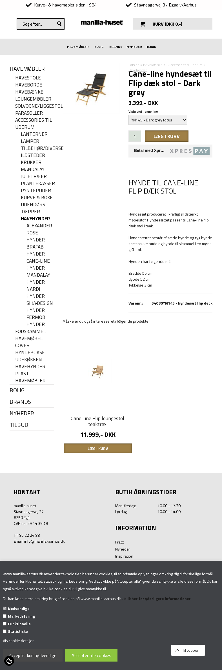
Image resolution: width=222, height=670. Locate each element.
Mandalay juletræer (34, 173)
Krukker (31, 162)
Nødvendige (19, 608)
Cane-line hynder (38, 265)
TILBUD (150, 46)
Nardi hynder (35, 293)
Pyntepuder (36, 190)
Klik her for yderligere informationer (157, 599)
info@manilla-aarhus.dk (44, 541)
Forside (133, 64)
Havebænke (29, 92)
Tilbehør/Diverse (37, 148)
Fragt (119, 542)
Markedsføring (21, 616)
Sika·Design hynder (39, 307)
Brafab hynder (35, 250)
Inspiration (124, 556)
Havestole (28, 77)
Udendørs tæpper (33, 208)
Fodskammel (30, 331)
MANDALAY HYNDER (38, 279)
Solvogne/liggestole (34, 106)
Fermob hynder (35, 321)
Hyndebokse (30, 352)
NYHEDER (134, 46)
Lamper (30, 141)
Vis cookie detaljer (18, 641)
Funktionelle (19, 624)
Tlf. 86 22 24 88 (27, 535)
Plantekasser (37, 183)
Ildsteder (33, 155)
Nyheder (122, 549)
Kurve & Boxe (37, 197)
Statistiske (18, 631)
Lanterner (34, 134)
